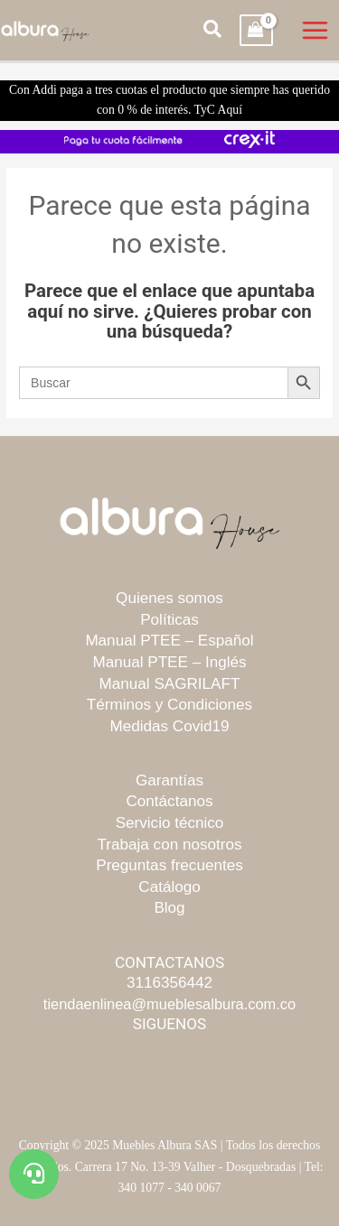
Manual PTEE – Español (169, 640)
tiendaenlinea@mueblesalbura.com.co (169, 1004)
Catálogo (169, 887)
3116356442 (169, 982)
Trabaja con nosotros (170, 844)
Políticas (169, 619)
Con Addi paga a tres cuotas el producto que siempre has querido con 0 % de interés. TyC (169, 100)
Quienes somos (169, 598)
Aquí (230, 109)
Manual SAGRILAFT (169, 683)
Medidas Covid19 (169, 726)
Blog (169, 907)
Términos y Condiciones (169, 704)
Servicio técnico (170, 822)
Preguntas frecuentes (169, 865)
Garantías (169, 780)
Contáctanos (170, 801)
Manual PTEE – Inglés (169, 662)
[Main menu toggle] (315, 30)
